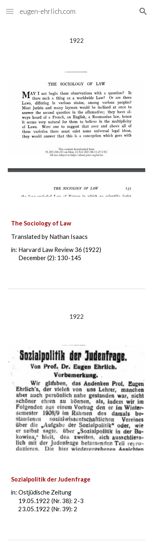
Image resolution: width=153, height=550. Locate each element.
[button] (10, 11)
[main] (77, 41)
